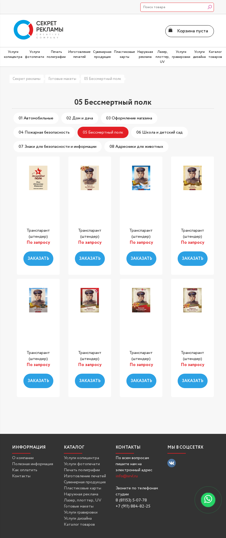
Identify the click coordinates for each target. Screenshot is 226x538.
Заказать (38, 259)
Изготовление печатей (85, 476)
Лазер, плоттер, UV (82, 500)
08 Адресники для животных (136, 147)
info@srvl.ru (127, 476)
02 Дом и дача (79, 118)
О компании (23, 458)
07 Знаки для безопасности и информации (57, 147)
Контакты (21, 476)
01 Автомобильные (36, 118)
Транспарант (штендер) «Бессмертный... (38, 236)
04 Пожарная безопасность (44, 132)
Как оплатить (24, 470)
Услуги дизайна (78, 518)
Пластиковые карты (82, 488)
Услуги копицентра (81, 458)
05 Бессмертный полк (102, 79)
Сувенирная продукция (85, 482)
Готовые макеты (62, 79)
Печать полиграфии (82, 470)
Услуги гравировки (80, 512)
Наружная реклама (81, 494)
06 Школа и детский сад (159, 132)
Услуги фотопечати (82, 464)
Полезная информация (32, 464)
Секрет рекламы (26, 79)
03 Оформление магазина (129, 118)
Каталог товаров (79, 524)
